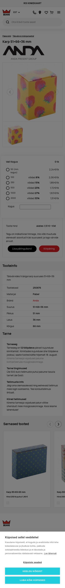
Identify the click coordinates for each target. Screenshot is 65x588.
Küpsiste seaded (32, 562)
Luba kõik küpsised (32, 580)
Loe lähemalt (50, 553)
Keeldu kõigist (32, 571)
